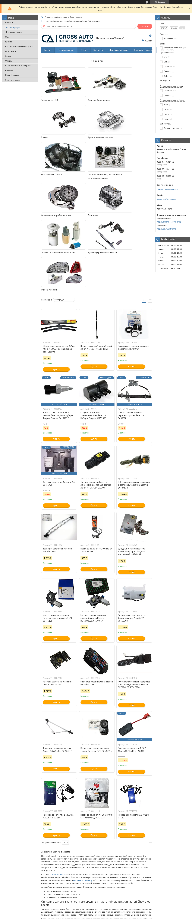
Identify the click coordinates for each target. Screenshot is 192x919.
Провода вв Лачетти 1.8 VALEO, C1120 (133, 742)
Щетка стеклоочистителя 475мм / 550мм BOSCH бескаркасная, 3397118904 (59, 274)
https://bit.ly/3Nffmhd (166, 228)
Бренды (9, 41)
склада (95, 884)
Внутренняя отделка (89, 137)
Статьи (8, 56)
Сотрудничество (12, 80)
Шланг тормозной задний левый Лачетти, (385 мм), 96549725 (96, 273)
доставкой (64, 881)
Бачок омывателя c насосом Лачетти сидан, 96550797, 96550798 (131, 543)
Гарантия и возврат (144, 50)
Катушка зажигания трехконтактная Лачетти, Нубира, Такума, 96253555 (93, 341)
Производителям (59, 902)
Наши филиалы (12, 75)
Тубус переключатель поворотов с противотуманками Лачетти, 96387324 (134, 410)
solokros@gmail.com (166, 199)
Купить (56, 294)
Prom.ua (109, 911)
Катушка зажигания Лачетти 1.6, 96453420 (59, 409)
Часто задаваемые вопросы (18, 65)
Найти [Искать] (145, 26)
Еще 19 (166, 80)
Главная (47, 50)
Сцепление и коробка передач (56, 178)
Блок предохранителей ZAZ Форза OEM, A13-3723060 (132, 675)
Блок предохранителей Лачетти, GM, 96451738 (97, 608)
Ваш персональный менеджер (19, 46)
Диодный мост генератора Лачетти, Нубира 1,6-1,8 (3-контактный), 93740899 (131, 477)
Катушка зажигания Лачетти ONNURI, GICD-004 (57, 608)
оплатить (74, 878)
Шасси (119, 100)
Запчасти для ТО (49, 100)
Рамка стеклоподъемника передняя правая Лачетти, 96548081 (131, 341)
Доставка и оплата (13, 32)
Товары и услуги (12, 27)
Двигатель (84, 178)
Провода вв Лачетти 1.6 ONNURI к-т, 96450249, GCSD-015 (97, 742)
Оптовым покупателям (15, 902)
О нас (7, 37)
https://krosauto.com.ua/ (167, 189)
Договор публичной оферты (156, 902)
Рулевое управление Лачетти (55, 215)
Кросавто (46, 870)
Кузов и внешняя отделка (54, 137)
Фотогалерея (11, 51)
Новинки (9, 70)
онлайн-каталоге (57, 800)
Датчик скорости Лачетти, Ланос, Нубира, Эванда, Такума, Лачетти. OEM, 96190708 (96, 410)
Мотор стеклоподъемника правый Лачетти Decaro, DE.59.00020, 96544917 (93, 543)
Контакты (98, 50)
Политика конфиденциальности (112, 916)
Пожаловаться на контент (86, 916)
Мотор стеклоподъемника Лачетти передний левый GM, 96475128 (57, 543)
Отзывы (8, 60)
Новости (9, 22)
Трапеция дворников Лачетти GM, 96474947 (57, 475)
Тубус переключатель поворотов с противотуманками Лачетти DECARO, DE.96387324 (134, 610)
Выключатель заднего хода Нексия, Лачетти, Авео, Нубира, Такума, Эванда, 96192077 (58, 341)
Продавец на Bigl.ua (96, 913)
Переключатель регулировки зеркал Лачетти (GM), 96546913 (96, 675)
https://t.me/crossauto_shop (169, 221)
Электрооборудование (90, 100)
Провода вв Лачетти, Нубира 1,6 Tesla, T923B (97, 475)
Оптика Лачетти (87, 215)
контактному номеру (82, 806)
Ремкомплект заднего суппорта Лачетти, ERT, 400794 (133, 273)
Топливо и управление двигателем (133, 178)
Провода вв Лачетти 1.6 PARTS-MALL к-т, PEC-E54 (59, 742)
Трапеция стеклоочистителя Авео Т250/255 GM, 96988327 (57, 675)
